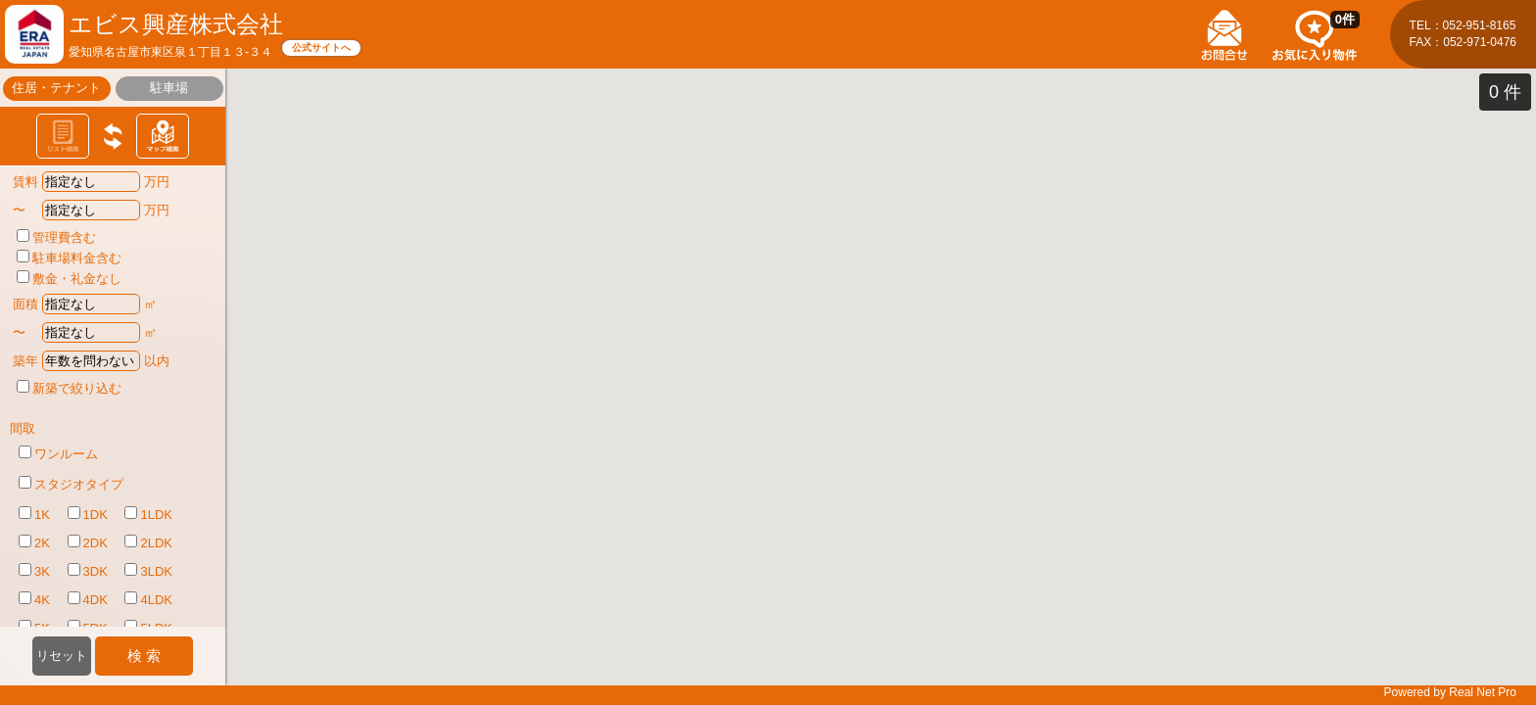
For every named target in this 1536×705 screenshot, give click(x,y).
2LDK (148, 542)
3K (34, 571)
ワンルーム (58, 453)
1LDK (148, 514)
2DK (88, 542)
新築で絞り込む (69, 388)
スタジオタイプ (71, 484)
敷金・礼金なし (69, 278)
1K (34, 514)
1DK (88, 514)
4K (34, 599)
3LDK (148, 571)
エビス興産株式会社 (176, 24)
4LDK (148, 599)
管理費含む (56, 237)
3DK (88, 571)
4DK (88, 599)
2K (34, 542)
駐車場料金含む (69, 258)
